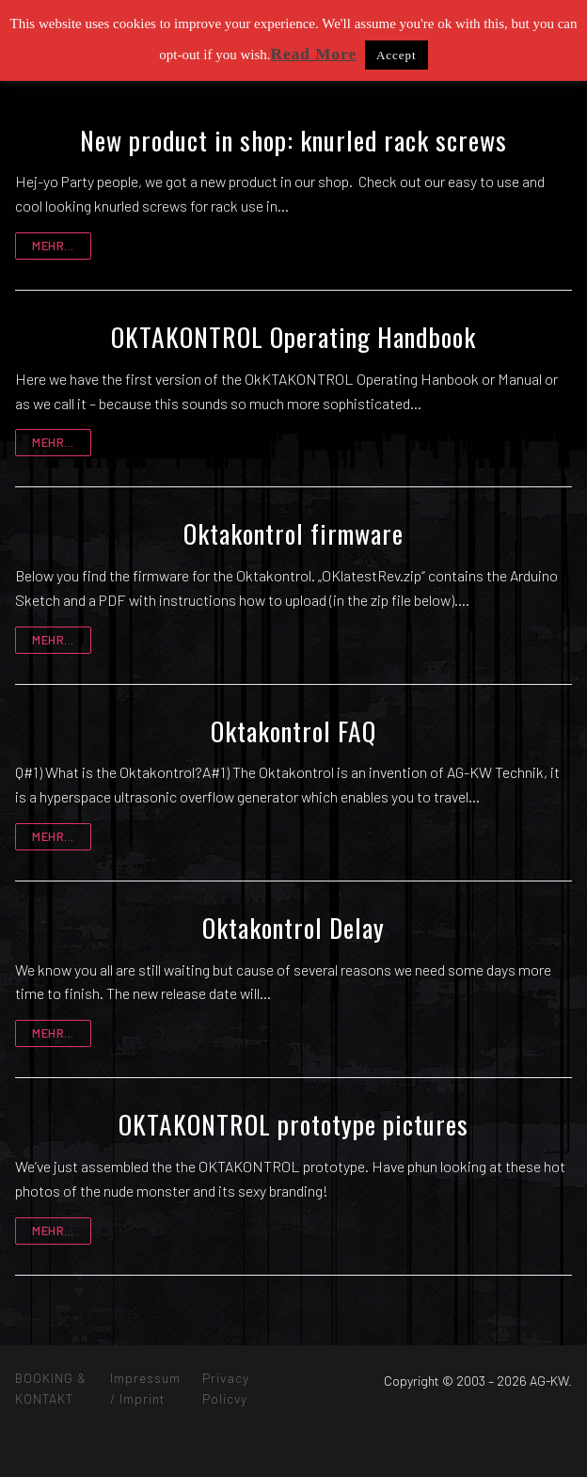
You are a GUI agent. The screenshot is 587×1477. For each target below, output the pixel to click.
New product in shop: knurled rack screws (293, 140)
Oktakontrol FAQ (293, 731)
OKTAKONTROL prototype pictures (293, 1124)
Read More (314, 54)
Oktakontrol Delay (293, 928)
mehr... (53, 245)
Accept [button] (396, 55)
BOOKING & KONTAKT (51, 1388)
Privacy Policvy (225, 1388)
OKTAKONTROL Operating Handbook (293, 337)
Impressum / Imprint (145, 1388)
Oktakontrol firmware (293, 533)
